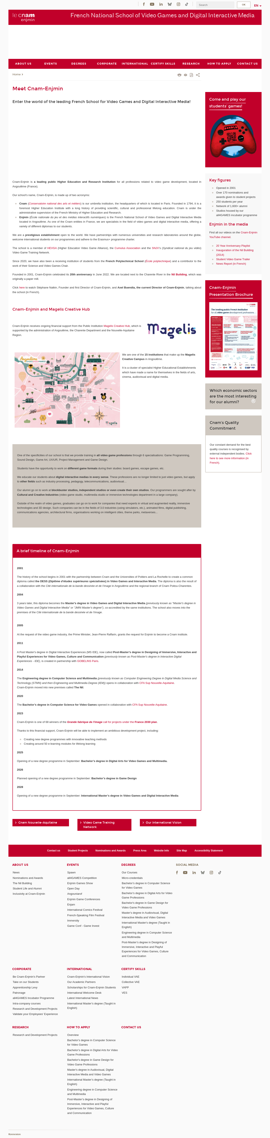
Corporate (21, 969)
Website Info (161, 850)
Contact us (53, 850)
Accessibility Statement (208, 850)
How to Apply (78, 1027)
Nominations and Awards (111, 850)
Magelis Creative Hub (117, 325)
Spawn (71, 872)
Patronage (19, 992)
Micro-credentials (132, 877)
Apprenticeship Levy (25, 987)
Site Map (182, 850)
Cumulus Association (127, 248)
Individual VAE (130, 976)
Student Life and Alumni (27, 888)
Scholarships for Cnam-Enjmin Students (91, 987)
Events (73, 865)
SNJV (155, 248)
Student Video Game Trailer (233, 259)
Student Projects (78, 850)
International (79, 969)
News (16, 872)
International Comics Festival (85, 909)
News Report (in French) (231, 263)
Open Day (73, 888)
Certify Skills (133, 969)
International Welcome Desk (84, 992)
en (256, 5)
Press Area (139, 850)
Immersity (73, 920)
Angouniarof (74, 893)
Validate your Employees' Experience (35, 1014)
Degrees (128, 865)
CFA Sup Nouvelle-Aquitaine (156, 682)
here (22, 287)
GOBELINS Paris (87, 661)
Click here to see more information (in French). (231, 458)
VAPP (125, 987)
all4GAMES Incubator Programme (33, 998)
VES (124, 992)
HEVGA (52, 248)
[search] (215, 4)
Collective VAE (131, 982)
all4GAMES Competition (82, 877)
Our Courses (129, 872)
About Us (20, 865)
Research (20, 1027)
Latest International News (82, 998)
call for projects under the (112, 722)
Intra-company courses (26, 1003)
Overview (73, 1034)
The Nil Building (22, 883)
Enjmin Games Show (80, 883)
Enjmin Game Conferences (83, 899)
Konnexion (14, 1134)
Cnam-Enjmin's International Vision (88, 976)
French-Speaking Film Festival (85, 915)
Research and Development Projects (35, 1008)
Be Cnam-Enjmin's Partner (29, 976)
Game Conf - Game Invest (83, 925)
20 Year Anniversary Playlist (233, 245)
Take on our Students (26, 982)
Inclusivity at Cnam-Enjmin (29, 893)
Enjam (71, 904)
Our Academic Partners (81, 982)
